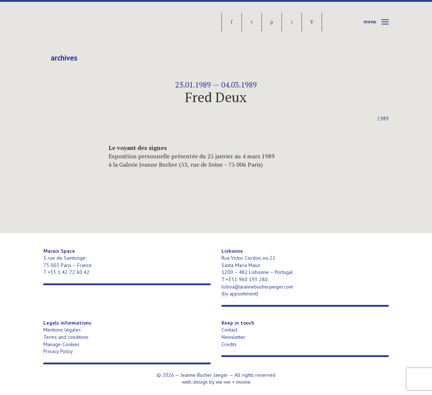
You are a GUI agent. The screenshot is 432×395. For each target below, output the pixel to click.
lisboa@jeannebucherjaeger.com (257, 286)
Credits (229, 344)
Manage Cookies (61, 344)
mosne (243, 382)
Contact (229, 329)
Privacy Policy (58, 351)
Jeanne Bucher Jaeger (99, 22)
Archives (64, 58)
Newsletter (233, 337)
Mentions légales (62, 329)
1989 (383, 119)
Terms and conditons (66, 337)
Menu (370, 22)
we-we (223, 382)
